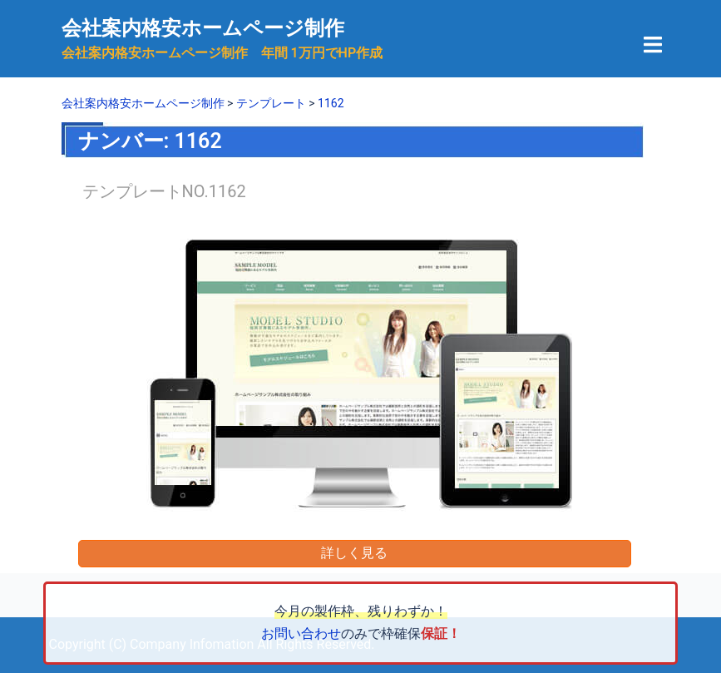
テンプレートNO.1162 (164, 191)
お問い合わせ (301, 633)
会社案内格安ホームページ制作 (203, 28)
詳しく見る (354, 553)
